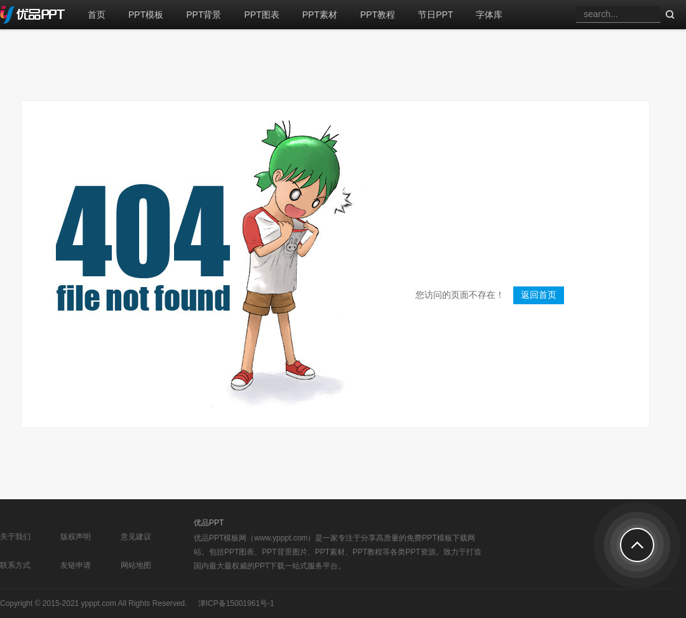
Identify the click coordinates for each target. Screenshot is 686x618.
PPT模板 (145, 15)
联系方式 (15, 565)
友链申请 (75, 565)
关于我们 (15, 536)
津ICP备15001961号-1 (236, 603)
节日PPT (435, 15)
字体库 (489, 15)
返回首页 (538, 295)
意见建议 (136, 536)
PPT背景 (203, 15)
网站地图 (136, 565)
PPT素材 (319, 15)
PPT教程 (377, 15)
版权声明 (75, 536)
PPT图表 (261, 15)
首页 (96, 15)
